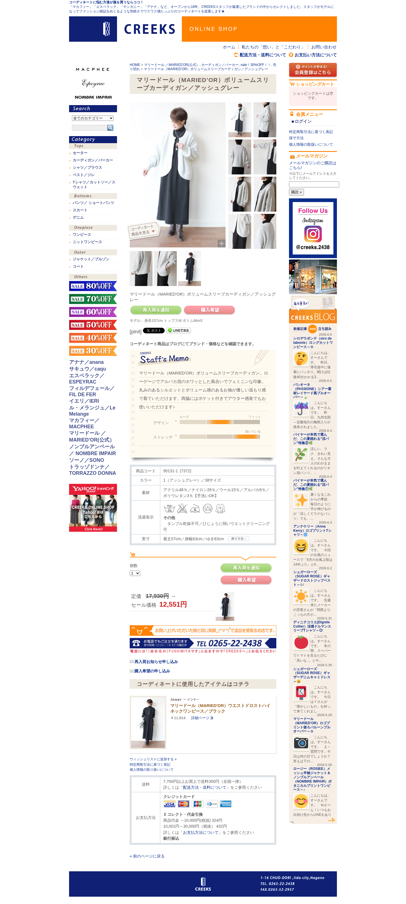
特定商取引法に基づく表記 (150, 764)
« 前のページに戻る (147, 856)
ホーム (229, 47)
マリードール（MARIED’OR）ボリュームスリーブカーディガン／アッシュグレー (206, 69)
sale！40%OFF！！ (93, 338)
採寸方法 (296, 138)
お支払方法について (201, 832)
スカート (80, 210)
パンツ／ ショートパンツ (93, 203)
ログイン (303, 121)
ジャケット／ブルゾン (91, 259)
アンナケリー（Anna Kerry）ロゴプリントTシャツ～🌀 (312, 530)
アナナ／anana (86, 362)
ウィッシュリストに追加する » (153, 759)
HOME (135, 65)
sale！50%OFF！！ (93, 325)
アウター (93, 252)
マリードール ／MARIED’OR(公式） (172, 65)
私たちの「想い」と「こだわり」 (273, 47)
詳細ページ (200, 718)
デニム (78, 218)
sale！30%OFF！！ (255, 65)
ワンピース (93, 228)
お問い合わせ (324, 47)
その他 (93, 277)
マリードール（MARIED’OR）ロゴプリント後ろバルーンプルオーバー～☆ (311, 725)
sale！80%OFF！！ (93, 286)
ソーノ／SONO (86, 460)
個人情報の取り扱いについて (152, 770)
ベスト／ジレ (84, 175)
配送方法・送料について (263, 54)
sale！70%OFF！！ (93, 299)
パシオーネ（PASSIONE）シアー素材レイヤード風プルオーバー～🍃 (312, 391)
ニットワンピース (87, 242)
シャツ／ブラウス (87, 168)
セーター (80, 153)
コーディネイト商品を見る (144, 231)
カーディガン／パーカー (220, 65)
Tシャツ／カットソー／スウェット (94, 184)
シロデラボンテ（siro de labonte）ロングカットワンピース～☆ (313, 342)
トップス (93, 146)
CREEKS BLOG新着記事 (313, 315)
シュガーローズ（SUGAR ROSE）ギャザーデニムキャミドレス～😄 (311, 675)
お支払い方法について (316, 54)
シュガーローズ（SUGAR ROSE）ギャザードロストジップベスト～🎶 (311, 578)
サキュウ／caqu (87, 369)
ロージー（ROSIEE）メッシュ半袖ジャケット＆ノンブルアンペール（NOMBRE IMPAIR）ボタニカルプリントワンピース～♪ (312, 779)
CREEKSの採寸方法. (239, 538)
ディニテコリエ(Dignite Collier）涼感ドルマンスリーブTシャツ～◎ (312, 626)
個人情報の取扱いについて (311, 144)
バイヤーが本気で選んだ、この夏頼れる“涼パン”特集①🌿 (311, 484)
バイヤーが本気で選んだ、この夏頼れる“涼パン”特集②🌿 (311, 439)
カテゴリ (93, 139)
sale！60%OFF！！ (93, 312)
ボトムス (93, 196)
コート (78, 267)
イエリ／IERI (84, 401)
